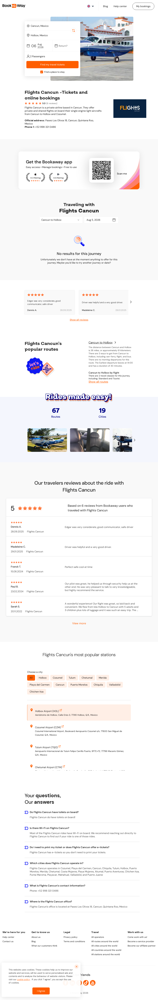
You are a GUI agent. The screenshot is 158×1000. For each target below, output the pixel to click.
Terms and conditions (74, 941)
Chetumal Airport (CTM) (50, 766)
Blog (33, 941)
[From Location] (54, 26)
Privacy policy (70, 937)
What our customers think (44, 945)
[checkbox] (41, 72)
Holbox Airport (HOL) (49, 710)
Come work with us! (137, 937)
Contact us (7, 941)
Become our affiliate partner (142, 945)
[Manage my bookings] (143, 6)
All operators (97, 937)
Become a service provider (141, 941)
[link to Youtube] (93, 983)
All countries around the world (106, 950)
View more (79, 623)
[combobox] (52, 25)
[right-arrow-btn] (130, 302)
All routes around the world (104, 941)
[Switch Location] (74, 30)
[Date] (68, 45)
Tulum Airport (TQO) (48, 746)
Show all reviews (79, 319)
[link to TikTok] (86, 983)
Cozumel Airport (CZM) (49, 727)
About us (35, 937)
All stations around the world (105, 954)
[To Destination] (54, 35)
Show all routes (98, 382)
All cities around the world (104, 945)
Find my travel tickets (52, 64)
